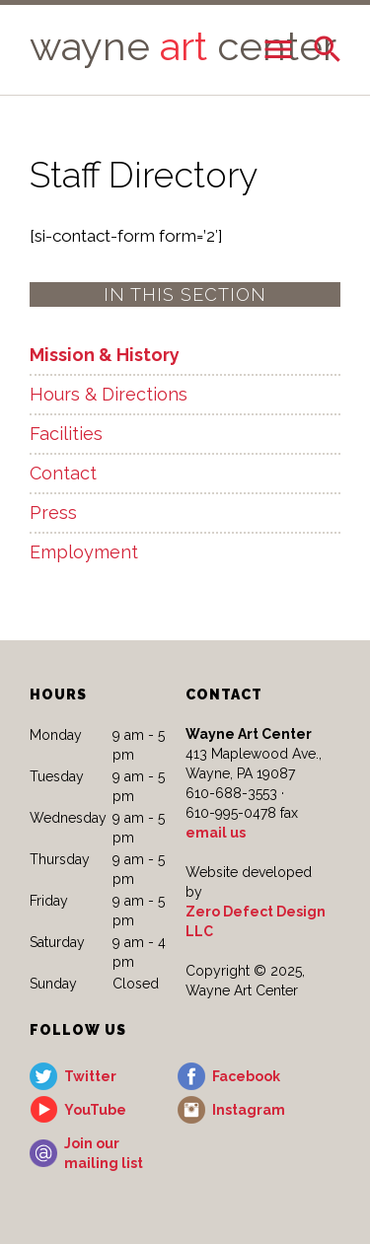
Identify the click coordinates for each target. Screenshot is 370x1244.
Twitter (90, 1076)
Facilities (66, 433)
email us (215, 833)
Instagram (248, 1110)
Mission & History (105, 354)
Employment (84, 552)
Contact (63, 473)
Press (53, 512)
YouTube (95, 1110)
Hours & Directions (108, 394)
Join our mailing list (103, 1153)
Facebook (246, 1076)
